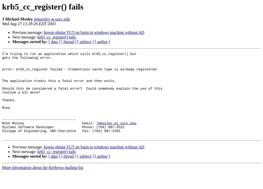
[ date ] (54, 42)
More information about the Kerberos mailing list (42, 184)
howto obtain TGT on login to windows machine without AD (94, 32)
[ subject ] (85, 42)
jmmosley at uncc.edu (52, 19)
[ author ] (102, 42)
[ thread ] (68, 42)
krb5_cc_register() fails (56, 37)
